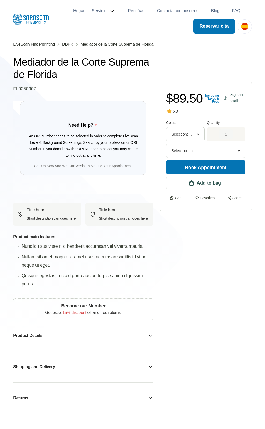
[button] (103, 11)
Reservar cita (214, 26)
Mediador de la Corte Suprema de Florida (116, 44)
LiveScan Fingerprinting (34, 44)
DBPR (67, 44)
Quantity (213, 123)
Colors (171, 123)
